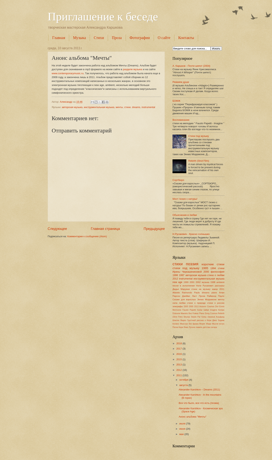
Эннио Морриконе (206, 299)
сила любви (179, 303)
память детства (203, 327)
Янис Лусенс (189, 327)
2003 (186, 306)
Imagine (213, 310)
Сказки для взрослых (184, 299)
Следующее (57, 229)
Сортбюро (178, 180)
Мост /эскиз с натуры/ (184, 198)
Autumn (202, 306)
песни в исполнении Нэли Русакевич (192, 285)
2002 (198, 282)
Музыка (79, 38)
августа (183, 385)
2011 (221, 289)
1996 (175, 275)
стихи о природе (196, 303)
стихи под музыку (185, 268)
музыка (205, 282)
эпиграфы (177, 306)
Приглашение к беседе (103, 16)
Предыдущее (154, 229)
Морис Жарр (205, 324)
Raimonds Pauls (191, 292)
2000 (206, 271)
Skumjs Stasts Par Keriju (194, 317)
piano (214, 292)
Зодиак (221, 320)
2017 (179, 348)
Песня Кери (177, 327)
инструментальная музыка (99, 107)
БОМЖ (176, 100)
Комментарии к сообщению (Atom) (87, 236)
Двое (214, 320)
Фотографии (140, 38)
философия (217, 271)
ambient (220, 282)
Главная (58, 38)
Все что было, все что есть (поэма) (199, 403)
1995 (205, 268)
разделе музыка (132, 69)
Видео (183, 320)
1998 (212, 282)
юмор (215, 289)
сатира (214, 327)
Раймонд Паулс (215, 296)
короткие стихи (213, 264)
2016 (179, 354)
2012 (175, 278)
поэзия (192, 264)
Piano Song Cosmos (208, 313)
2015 (179, 359)
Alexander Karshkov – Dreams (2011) (199, 389)
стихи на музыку (201, 289)
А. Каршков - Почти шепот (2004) (191, 65)
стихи (127, 107)
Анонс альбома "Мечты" (192, 416)
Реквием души (180, 82)
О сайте (164, 38)
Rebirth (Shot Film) (198, 160)
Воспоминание (180, 119)
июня (182, 428)
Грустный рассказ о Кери (199, 320)
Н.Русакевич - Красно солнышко (191, 234)
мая (181, 434)
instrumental (148, 107)
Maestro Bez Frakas (190, 313)
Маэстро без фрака (189, 324)
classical (211, 317)
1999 (185, 282)
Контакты (186, 38)
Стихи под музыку (198, 136)
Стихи (99, 38)
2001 (192, 282)
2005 (191, 306)
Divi (216, 306)
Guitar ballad (203, 310)
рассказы (219, 285)
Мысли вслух (218, 324)
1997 (182, 275)
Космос (175, 324)
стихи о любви (215, 275)
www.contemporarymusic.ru (68, 73)
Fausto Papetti (189, 310)
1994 (213, 268)
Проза (117, 38)
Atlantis (176, 292)
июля (182, 423)
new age (177, 282)
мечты (119, 107)
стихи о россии (215, 303)
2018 (179, 343)
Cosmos (210, 306)
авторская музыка (72, 107)
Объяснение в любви (184, 215)
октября (184, 379)
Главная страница (105, 229)
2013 (196, 306)
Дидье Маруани (181, 289)
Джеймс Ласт (189, 296)
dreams (136, 107)
